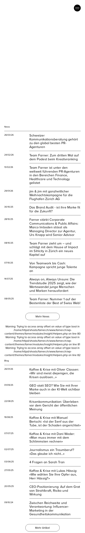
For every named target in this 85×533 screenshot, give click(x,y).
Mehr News (42, 312)
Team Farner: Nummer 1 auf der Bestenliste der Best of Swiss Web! (54, 296)
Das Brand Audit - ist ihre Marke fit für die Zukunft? (54, 204)
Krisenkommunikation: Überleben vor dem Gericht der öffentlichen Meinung (53, 400)
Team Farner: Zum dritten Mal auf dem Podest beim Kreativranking (54, 152)
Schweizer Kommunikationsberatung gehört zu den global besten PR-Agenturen (53, 136)
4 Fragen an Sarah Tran (47, 458)
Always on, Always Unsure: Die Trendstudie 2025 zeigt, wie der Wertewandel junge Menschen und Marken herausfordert (52, 280)
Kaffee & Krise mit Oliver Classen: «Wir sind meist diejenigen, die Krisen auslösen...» (54, 368)
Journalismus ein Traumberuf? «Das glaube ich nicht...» (51, 447)
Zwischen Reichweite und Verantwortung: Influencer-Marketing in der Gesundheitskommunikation (50, 503)
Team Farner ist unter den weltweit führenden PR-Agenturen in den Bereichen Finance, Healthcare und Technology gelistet (54, 170)
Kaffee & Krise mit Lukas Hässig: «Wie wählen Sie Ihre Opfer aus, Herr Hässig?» (53, 470)
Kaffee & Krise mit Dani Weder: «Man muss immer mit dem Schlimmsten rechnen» (52, 433)
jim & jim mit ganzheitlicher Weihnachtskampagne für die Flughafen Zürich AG (51, 190)
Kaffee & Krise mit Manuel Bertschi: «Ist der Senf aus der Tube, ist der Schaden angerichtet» (55, 417)
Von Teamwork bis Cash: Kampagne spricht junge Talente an (53, 262)
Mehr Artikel (42, 523)
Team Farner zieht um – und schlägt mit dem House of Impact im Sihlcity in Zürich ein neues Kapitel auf (53, 244)
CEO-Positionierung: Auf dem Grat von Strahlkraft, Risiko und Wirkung (54, 486)
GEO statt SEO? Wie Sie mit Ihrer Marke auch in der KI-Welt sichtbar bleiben (54, 384)
